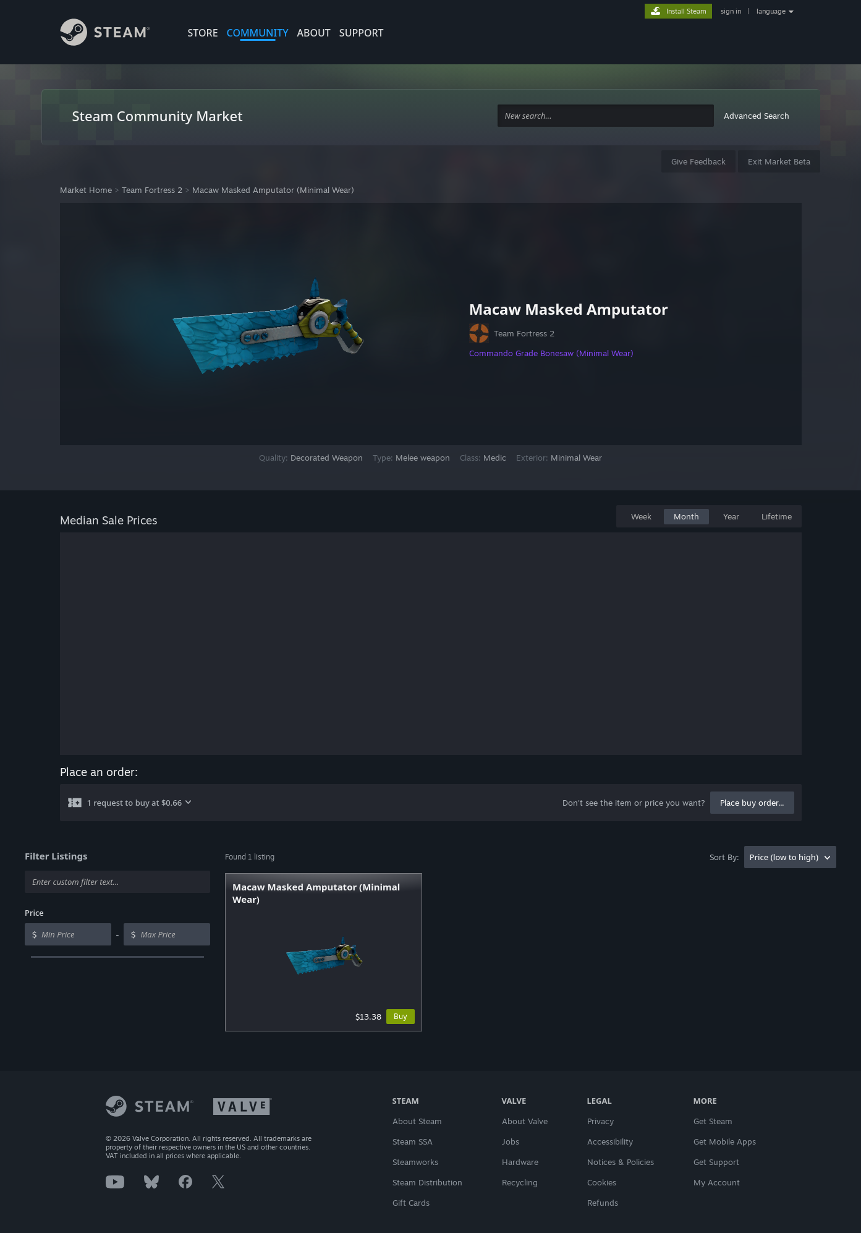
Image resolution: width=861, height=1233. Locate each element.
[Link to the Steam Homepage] (114, 34)
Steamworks (415, 1162)
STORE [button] (203, 33)
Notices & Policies (620, 1162)
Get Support (716, 1162)
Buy (400, 1016)
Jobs (510, 1141)
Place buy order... (752, 803)
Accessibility (610, 1141)
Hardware (520, 1162)
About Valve (525, 1121)
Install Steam (686, 11)
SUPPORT (361, 33)
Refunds (602, 1203)
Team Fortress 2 (152, 190)
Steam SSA (412, 1141)
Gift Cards (411, 1203)
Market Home (86, 190)
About (314, 33)
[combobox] (605, 116)
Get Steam (712, 1121)
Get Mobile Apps (724, 1141)
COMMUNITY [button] (258, 33)
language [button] (771, 11)
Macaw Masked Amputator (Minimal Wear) (273, 190)
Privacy (600, 1121)
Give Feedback (698, 161)
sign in (731, 11)
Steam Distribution (427, 1182)
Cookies (601, 1182)
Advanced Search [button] (756, 116)
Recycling (520, 1182)
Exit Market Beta (779, 161)
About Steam (417, 1121)
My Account (716, 1182)
